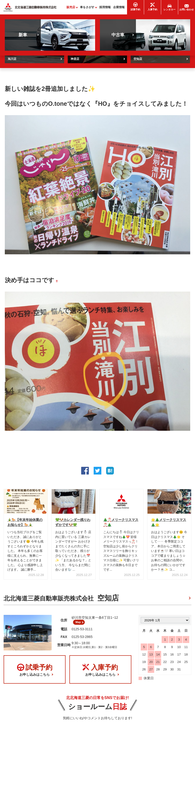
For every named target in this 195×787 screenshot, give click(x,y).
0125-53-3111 (82, 633)
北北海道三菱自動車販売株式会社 (61, 600)
